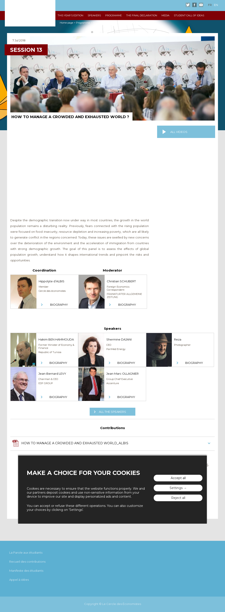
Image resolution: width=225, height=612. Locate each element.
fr (210, 5)
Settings (176, 488)
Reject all (178, 498)
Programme (113, 15)
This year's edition (70, 15)
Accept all (178, 478)
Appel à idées (19, 579)
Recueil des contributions (27, 561)
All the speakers (112, 411)
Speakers (94, 15)
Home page (66, 22)
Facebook (194, 5)
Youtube (201, 5)
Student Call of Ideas (189, 15)
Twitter (188, 5)
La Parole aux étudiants (25, 552)
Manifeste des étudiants (26, 570)
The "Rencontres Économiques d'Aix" (30, 13)
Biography (59, 304)
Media (165, 15)
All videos (178, 132)
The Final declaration (141, 15)
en (216, 5)
